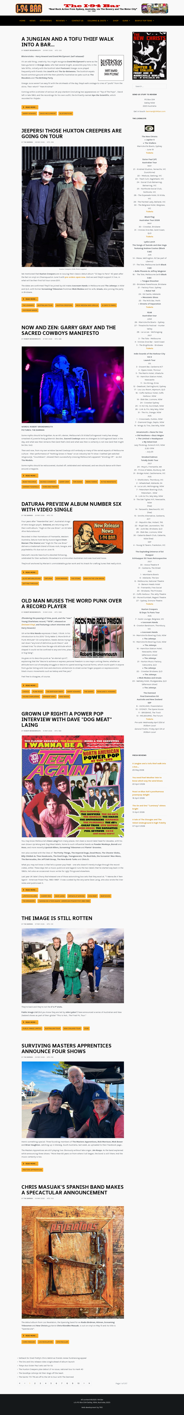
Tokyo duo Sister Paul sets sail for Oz (35, 1365)
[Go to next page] (84, 1383)
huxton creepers (64, 305)
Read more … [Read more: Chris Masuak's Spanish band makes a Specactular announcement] (30, 1336)
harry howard (29, 113)
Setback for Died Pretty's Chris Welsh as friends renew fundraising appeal (52, 1358)
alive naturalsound (32, 578)
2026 (86, 1028)
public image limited (32, 1028)
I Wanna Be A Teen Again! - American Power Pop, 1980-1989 (64, 901)
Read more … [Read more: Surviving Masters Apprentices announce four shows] (30, 1164)
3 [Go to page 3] (40, 1383)
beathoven (105, 896)
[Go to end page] (89, 1383)
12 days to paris (109, 305)
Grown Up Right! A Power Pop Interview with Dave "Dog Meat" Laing (66, 719)
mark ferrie (91, 482)
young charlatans (31, 697)
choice (26, 692)
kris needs (64, 697)
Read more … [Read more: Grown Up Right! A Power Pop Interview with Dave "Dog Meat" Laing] (30, 890)
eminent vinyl (49, 697)
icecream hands (30, 310)
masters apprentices (32, 1170)
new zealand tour (72, 1028)
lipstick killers (30, 896)
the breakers (29, 901)
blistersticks (66, 113)
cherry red (46, 896)
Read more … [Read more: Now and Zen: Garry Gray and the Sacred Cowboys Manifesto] (30, 476)
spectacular (62, 1342)
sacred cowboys (47, 482)
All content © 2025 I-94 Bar (92, 1400)
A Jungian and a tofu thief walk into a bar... (67, 41)
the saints (88, 692)
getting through (30, 583)
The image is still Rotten (56, 918)
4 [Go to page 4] (45, 1383)
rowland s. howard (106, 692)
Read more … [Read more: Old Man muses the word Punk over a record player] (30, 685)
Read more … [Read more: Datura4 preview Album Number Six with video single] (30, 572)
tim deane (77, 482)
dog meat (92, 896)
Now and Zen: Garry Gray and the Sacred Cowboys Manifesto (68, 330)
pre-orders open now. (75, 277)
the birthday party (54, 692)
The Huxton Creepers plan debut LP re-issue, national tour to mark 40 (50, 1369)
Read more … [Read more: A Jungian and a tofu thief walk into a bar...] (30, 107)
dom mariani (61, 578)
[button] (62, 21)
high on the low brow (94, 578)
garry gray (64, 482)
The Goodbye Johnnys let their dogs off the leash (40, 1373)
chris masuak (29, 1342)
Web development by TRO (92, 1407)
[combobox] (149, 86)
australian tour (45, 305)
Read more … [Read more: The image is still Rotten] (30, 1022)
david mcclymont (48, 113)
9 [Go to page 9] (72, 1383)
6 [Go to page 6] (56, 1383)
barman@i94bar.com (155, 111)
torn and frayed (50, 487)
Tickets (149, 348)
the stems (75, 578)
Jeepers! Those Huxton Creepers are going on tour (71, 133)
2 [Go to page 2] (35, 1383)
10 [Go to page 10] (78, 1383)
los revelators (46, 1342)
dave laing (60, 896)
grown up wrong (76, 896)
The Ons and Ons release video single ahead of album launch (46, 1362)
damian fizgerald (31, 487)
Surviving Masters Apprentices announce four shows (66, 1048)
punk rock (38, 692)
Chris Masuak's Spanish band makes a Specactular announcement (72, 1189)
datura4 (48, 578)
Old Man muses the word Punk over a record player (71, 603)
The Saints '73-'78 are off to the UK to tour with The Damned (46, 1377)
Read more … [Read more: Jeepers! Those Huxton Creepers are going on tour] (30, 299)
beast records (29, 482)
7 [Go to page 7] (61, 1383)
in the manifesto (108, 482)
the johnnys (28, 305)
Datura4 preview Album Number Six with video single (71, 506)
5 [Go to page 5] (51, 1383)
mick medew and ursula (87, 305)
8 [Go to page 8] (67, 1383)
